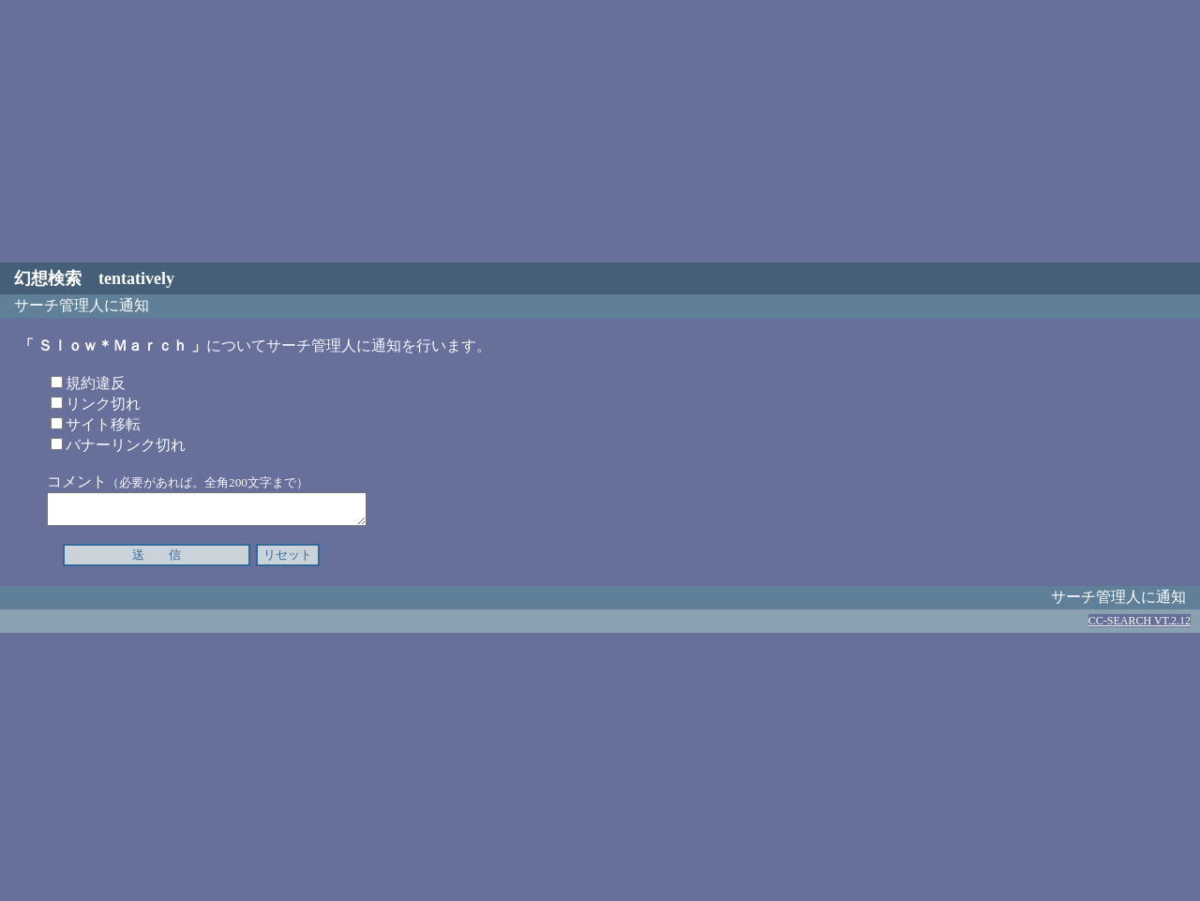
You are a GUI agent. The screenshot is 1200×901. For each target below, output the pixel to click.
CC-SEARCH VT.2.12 (1139, 626)
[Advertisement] (600, 131)
